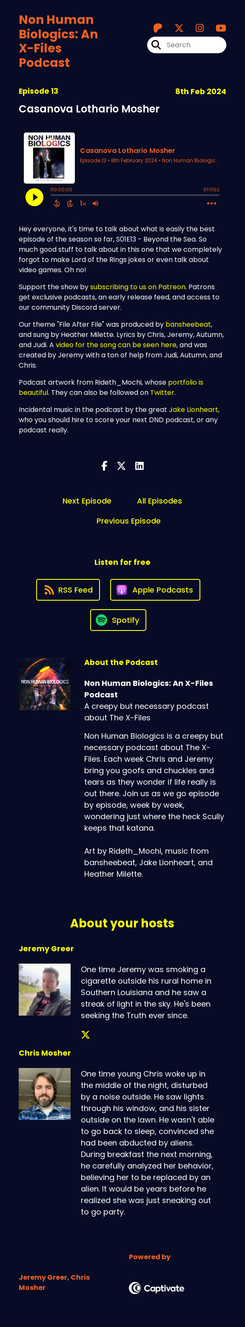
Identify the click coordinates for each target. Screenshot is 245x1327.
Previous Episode (129, 520)
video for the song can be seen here (116, 345)
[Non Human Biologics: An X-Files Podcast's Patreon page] (157, 28)
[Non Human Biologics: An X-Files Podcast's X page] (174, 28)
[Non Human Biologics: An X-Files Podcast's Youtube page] (215, 28)
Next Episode (87, 500)
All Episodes (159, 500)
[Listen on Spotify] (118, 620)
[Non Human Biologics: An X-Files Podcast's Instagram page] (194, 28)
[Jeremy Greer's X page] (85, 1035)
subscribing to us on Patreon (137, 287)
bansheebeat (188, 324)
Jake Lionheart (193, 410)
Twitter (162, 392)
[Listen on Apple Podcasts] (155, 590)
